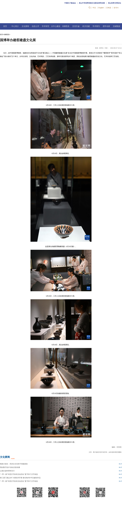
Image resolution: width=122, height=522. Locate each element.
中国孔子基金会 (70, 3)
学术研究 (45, 26)
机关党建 (86, 26)
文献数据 (116, 26)
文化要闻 (25, 26)
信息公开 (35, 26)
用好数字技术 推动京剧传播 (10, 467)
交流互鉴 (76, 26)
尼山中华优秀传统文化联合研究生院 (92, 3)
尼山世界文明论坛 (114, 3)
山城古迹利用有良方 (7, 471)
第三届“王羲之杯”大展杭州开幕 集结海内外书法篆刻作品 (20, 478)
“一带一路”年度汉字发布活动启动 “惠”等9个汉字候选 (19, 474)
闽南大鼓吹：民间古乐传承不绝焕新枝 (14, 464)
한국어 (116, 8)
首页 (5, 26)
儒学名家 (106, 26)
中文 (94, 8)
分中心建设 (55, 26)
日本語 (108, 8)
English (101, 8)
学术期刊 (96, 26)
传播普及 (65, 26)
